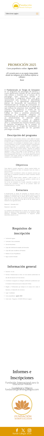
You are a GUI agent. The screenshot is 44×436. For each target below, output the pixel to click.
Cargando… (22, 332)
